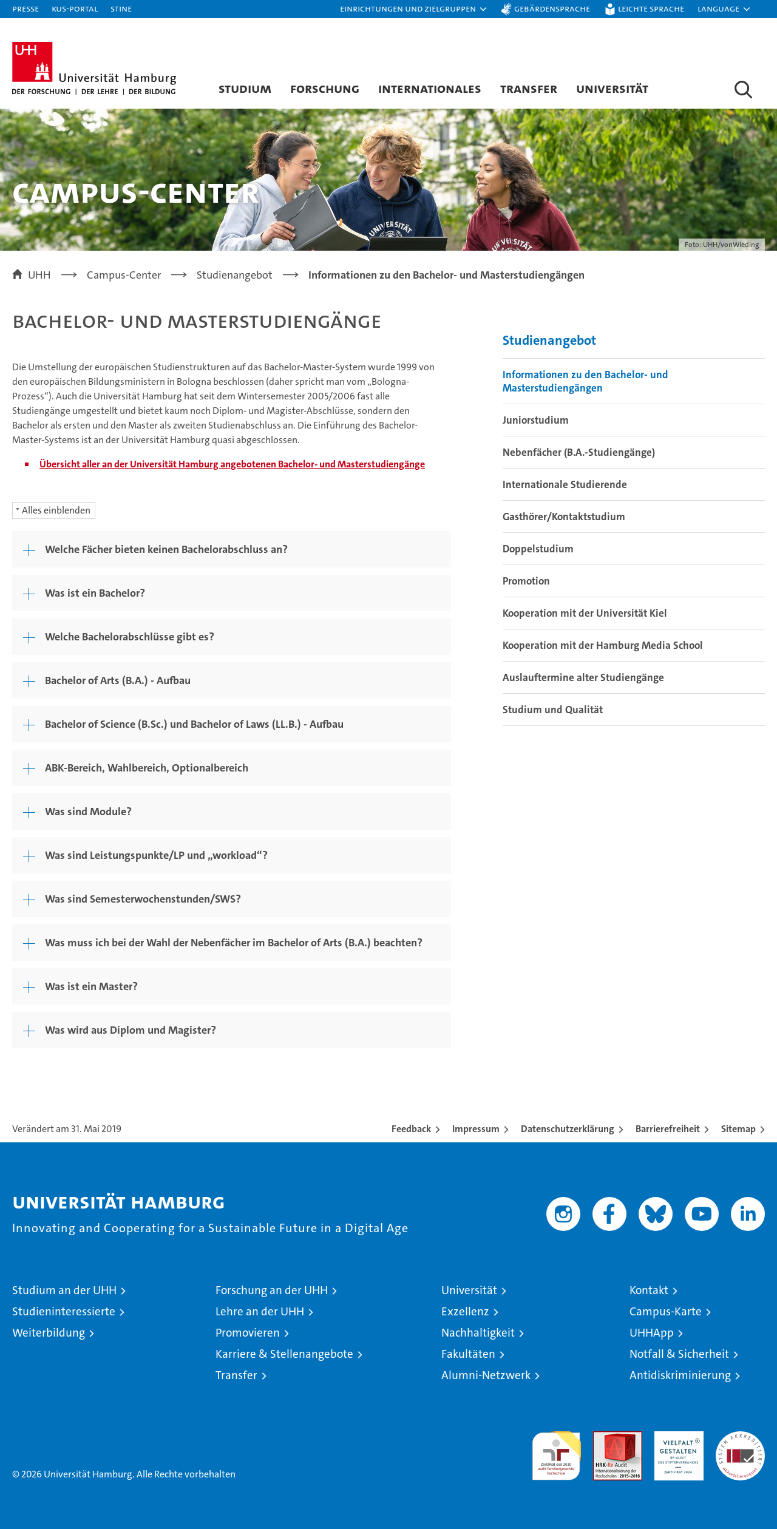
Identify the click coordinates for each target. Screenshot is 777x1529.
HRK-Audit (675, 1437)
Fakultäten (468, 1353)
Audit (604, 1437)
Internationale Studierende (565, 484)
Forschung (324, 88)
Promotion (526, 581)
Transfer (528, 88)
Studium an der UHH (64, 1290)
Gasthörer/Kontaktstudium (564, 516)
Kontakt (648, 1290)
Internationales (429, 88)
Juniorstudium (536, 420)
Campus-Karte (665, 1311)
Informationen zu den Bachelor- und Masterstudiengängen (585, 381)
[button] (414, 9)
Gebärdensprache (552, 8)
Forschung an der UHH (271, 1290)
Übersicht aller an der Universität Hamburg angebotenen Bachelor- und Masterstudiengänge (232, 464)
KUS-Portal (75, 8)
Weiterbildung (48, 1332)
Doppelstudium (538, 548)
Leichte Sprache (651, 8)
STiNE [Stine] (121, 8)
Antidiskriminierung (680, 1375)
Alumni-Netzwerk (486, 1375)
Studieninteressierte (63, 1311)
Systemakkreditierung (740, 1437)
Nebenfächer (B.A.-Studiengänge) (579, 452)
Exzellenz (465, 1311)
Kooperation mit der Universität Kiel (585, 613)
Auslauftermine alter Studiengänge (583, 677)
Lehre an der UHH (259, 1311)
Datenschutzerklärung (567, 1128)
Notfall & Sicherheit (679, 1353)
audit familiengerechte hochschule (556, 1450)
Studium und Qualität (553, 709)
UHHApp (651, 1332)
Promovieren (247, 1332)
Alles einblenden (56, 510)
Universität (612, 88)
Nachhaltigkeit (478, 1332)
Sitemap (738, 1128)
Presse (25, 8)
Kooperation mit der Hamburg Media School (603, 645)
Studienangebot (549, 340)
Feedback (411, 1128)
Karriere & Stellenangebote (284, 1353)
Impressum (476, 1128)
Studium (245, 88)
